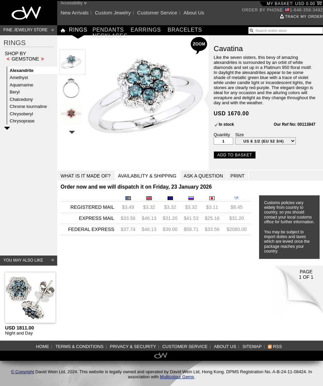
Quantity (222, 134)
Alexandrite (22, 70)
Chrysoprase (22, 120)
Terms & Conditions (80, 346)
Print (237, 176)
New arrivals (74, 12)
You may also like (23, 260)
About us (193, 12)
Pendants (108, 30)
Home (42, 346)
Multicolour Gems (177, 376)
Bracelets (185, 30)
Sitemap (252, 346)
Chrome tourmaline (28, 106)
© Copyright (22, 371)
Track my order (304, 16)
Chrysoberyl (21, 113)
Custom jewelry (113, 12)
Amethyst (19, 77)
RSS (277, 346)
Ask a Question (203, 176)
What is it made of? (86, 176)
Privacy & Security (133, 346)
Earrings (146, 30)
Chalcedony (21, 99)
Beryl (15, 91)
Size (239, 134)
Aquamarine (21, 84)
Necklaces (110, 36)
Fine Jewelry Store (25, 30)
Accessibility (71, 3)
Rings (78, 30)
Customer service (157, 12)
